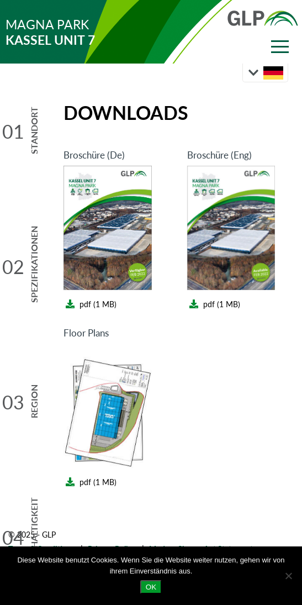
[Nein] (288, 575)
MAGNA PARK (50, 32)
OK (151, 587)
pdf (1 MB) (91, 304)
